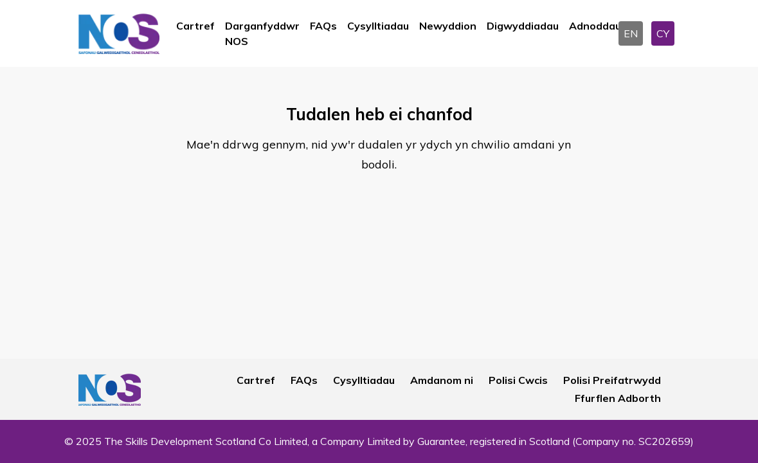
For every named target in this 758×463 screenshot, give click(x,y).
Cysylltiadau (378, 25)
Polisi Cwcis (518, 380)
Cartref (195, 25)
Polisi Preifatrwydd (612, 380)
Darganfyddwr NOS (262, 33)
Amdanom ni (441, 380)
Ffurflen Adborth (618, 398)
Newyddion (447, 25)
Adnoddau (595, 25)
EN (631, 33)
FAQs (323, 25)
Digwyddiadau (523, 25)
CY (662, 33)
